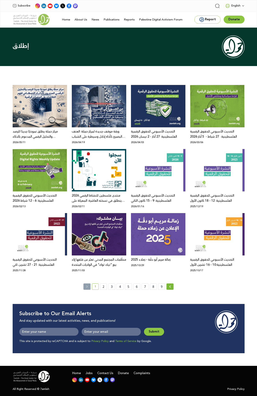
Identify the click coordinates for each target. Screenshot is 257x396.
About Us (81, 19)
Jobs (89, 373)
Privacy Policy (100, 341)
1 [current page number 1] (96, 287)
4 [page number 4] (120, 286)
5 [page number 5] (128, 286)
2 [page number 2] (103, 286)
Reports (129, 19)
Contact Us (105, 373)
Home (66, 19)
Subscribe (21, 6)
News (95, 19)
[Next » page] (170, 286)
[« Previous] (87, 286)
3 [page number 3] (112, 286)
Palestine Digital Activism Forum (160, 19)
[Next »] (170, 286)
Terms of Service (125, 341)
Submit (154, 331)
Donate (123, 373)
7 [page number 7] (145, 286)
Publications (112, 19)
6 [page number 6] (137, 286)
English (232, 6)
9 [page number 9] (162, 286)
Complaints (142, 373)
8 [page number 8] (153, 286)
